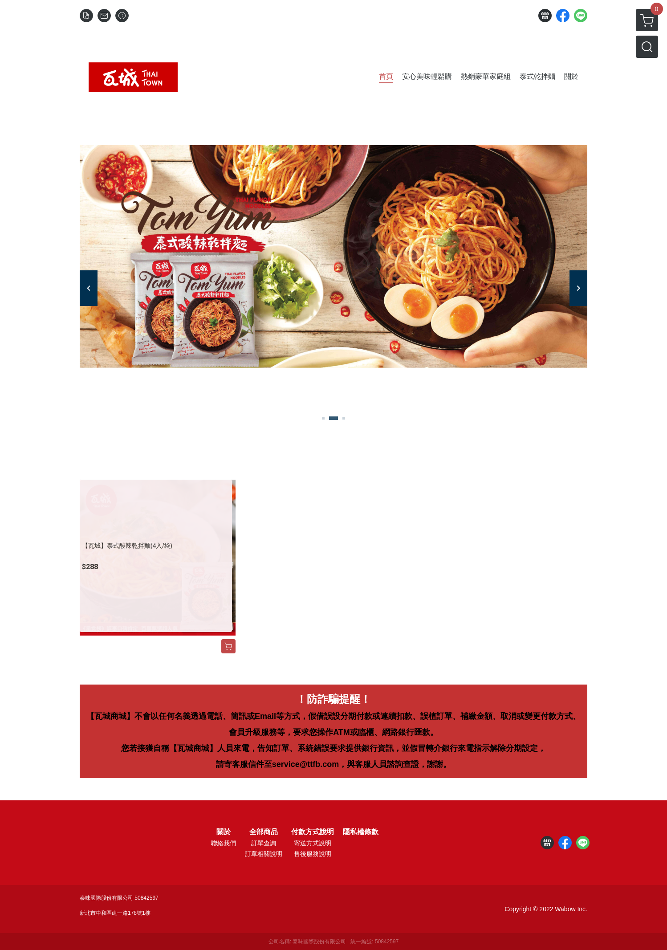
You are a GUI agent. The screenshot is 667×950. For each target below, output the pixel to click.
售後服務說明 (312, 854)
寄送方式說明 (312, 843)
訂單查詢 (263, 843)
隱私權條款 (360, 832)
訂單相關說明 (263, 854)
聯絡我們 (223, 843)
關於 (223, 832)
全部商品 (263, 832)
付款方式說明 (312, 832)
